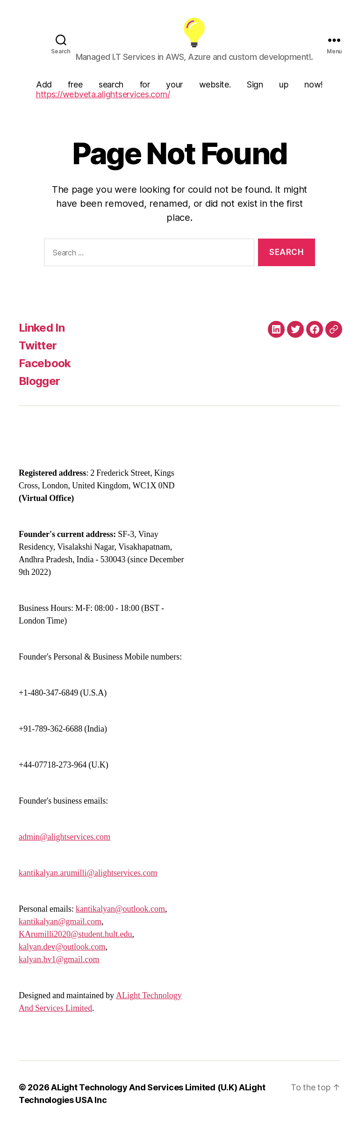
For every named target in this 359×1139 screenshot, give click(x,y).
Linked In (42, 340)
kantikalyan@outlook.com (120, 921)
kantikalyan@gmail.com (60, 934)
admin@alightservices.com (64, 849)
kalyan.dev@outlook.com (62, 959)
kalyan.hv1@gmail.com (59, 972)
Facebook (45, 376)
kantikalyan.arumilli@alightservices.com (88, 885)
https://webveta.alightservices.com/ (103, 107)
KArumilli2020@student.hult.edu (75, 947)
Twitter (38, 358)
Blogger (39, 393)
